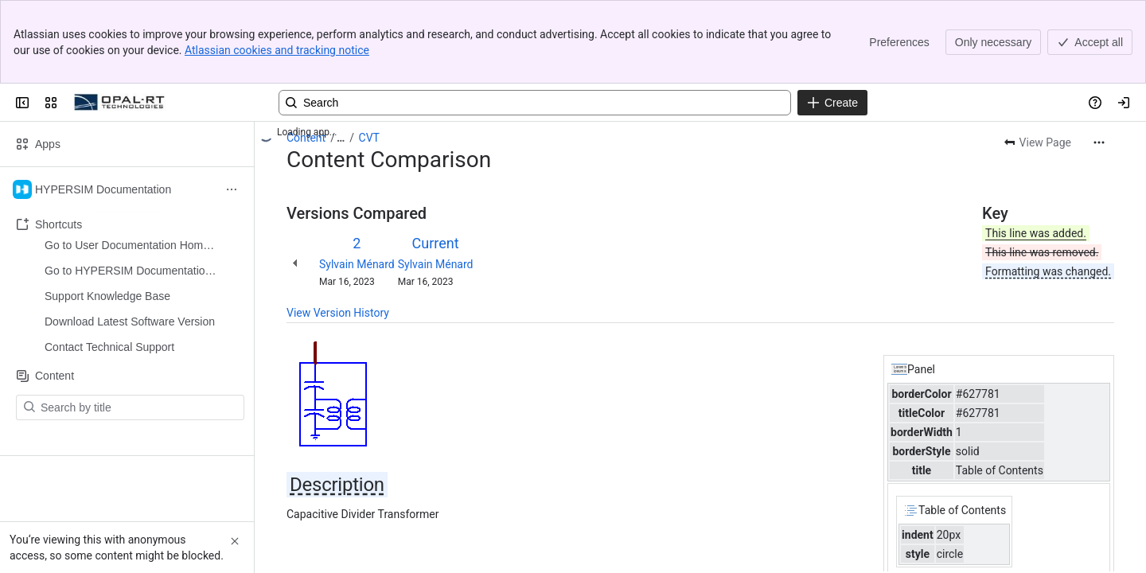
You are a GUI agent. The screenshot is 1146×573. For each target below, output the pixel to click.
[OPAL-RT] (119, 102)
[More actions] (1099, 142)
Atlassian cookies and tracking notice (277, 50)
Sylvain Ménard (357, 264)
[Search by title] (140, 280)
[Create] (832, 102)
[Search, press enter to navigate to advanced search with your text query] (535, 102)
